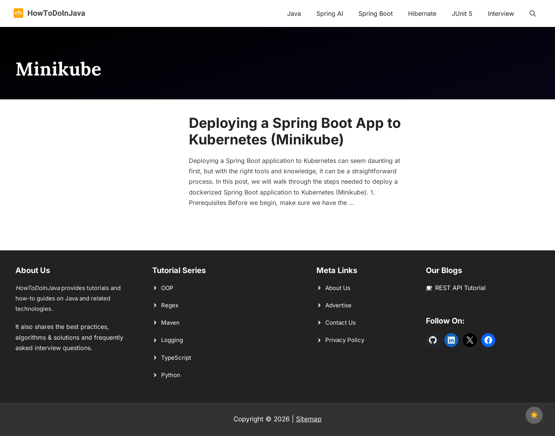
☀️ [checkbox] (534, 415)
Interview (501, 13)
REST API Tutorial (460, 288)
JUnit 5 (462, 13)
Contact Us (340, 322)
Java (294, 13)
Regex (169, 305)
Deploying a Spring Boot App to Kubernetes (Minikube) (295, 131)
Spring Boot (375, 13)
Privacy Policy (344, 340)
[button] (532, 13)
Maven (170, 322)
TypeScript (176, 357)
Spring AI (329, 13)
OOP (167, 288)
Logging (172, 340)
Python (170, 375)
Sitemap (308, 419)
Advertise (338, 305)
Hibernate (422, 13)
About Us (337, 288)
